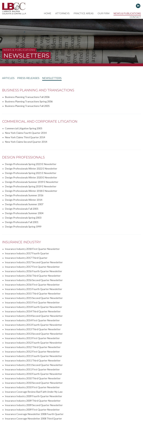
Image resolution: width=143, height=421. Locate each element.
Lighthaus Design (116, 408)
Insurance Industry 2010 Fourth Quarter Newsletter (33, 267)
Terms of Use (74, 404)
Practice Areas (84, 13)
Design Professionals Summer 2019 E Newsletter (31, 160)
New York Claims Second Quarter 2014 (94, 128)
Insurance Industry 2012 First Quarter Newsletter (100, 253)
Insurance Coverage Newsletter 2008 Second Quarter (102, 289)
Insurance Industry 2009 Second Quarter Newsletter (102, 280)
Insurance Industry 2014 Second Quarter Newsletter (102, 236)
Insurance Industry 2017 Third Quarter (26, 209)
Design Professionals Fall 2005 (21, 173)
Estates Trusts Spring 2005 (19, 343)
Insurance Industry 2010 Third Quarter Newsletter (101, 267)
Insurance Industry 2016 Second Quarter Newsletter (102, 218)
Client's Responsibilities (55, 404)
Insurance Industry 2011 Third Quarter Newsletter (101, 258)
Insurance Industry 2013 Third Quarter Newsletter (33, 244)
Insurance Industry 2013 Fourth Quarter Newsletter (101, 240)
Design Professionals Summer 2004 (92, 173)
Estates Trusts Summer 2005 (88, 338)
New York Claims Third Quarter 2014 (25, 128)
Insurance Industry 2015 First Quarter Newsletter (32, 231)
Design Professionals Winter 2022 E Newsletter (99, 151)
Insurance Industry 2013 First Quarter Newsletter (32, 249)
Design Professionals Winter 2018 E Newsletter (31, 164)
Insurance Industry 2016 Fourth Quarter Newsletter (101, 213)
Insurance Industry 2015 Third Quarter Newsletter (33, 227)
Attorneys (62, 13)
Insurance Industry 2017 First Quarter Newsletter (32, 213)
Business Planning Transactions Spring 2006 (97, 97)
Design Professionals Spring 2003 (23, 178)
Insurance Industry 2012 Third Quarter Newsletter (33, 253)
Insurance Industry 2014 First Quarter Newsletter (32, 240)
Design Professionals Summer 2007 (92, 169)
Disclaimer (88, 404)
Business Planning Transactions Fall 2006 (27, 97)
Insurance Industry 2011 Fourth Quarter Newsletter (33, 258)
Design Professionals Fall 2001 (89, 178)
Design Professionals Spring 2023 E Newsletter (30, 151)
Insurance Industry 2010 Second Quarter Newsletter (34, 271)
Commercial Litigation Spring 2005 (23, 124)
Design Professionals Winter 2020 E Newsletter (99, 155)
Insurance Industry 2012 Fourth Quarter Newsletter (101, 249)
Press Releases (33, 79)
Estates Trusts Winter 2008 (20, 338)
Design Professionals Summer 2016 (92, 164)
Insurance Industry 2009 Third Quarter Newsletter (33, 280)
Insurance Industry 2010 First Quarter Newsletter (100, 271)
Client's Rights (35, 404)
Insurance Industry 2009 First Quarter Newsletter (32, 285)
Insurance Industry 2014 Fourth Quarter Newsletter (101, 231)
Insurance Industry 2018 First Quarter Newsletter (32, 204)
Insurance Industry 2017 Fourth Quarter (95, 204)
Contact (135, 17)
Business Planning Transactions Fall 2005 (27, 102)
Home (47, 13)
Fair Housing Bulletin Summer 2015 (24, 316)
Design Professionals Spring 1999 (23, 182)
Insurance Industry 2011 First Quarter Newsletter (100, 262)
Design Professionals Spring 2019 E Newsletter (98, 160)
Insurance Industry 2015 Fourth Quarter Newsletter (101, 222)
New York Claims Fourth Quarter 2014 (94, 124)
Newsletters (60, 79)
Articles (8, 79)
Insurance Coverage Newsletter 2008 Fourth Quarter (102, 285)
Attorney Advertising (104, 404)
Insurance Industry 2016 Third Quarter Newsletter (33, 218)
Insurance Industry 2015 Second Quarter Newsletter (102, 227)
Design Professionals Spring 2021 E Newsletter (30, 155)
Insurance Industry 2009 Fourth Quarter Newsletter (101, 276)
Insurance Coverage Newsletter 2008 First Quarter (33, 294)
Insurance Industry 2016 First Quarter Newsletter (32, 222)
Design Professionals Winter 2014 (23, 169)
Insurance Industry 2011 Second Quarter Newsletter (34, 262)
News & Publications (127, 13)
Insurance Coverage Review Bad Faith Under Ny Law (34, 276)
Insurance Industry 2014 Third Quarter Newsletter (33, 236)
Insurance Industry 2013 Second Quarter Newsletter (102, 244)
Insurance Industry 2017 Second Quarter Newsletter (102, 209)
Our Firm (103, 13)
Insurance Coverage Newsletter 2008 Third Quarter (33, 289)
